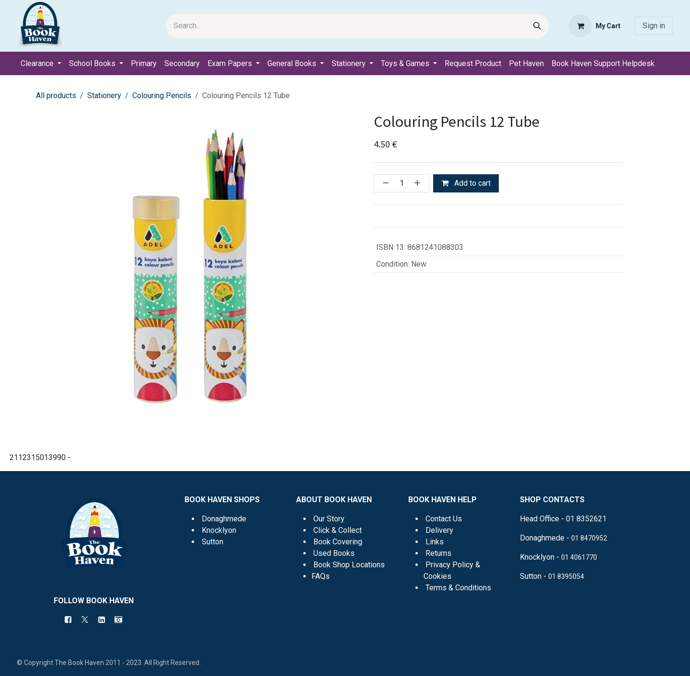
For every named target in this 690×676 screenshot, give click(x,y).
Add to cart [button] (466, 183)
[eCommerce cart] (595, 26)
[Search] (537, 26)
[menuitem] (41, 63)
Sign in (654, 25)
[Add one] (419, 183)
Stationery (104, 95)
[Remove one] (383, 183)
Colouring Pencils (161, 95)
